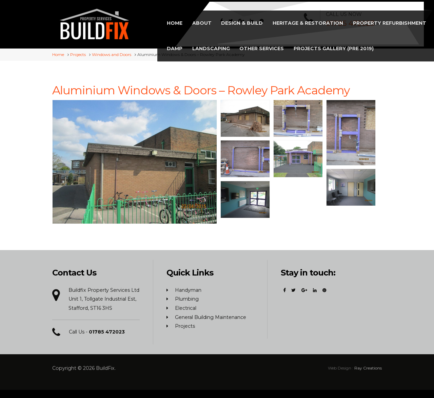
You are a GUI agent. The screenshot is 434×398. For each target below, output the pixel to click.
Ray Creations (368, 366)
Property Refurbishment (240, 19)
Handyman (188, 289)
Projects (185, 325)
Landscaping (328, 19)
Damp (293, 19)
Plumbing (187, 298)
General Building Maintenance (210, 316)
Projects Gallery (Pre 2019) (244, 45)
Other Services (377, 19)
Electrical (185, 307)
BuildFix (105, 367)
